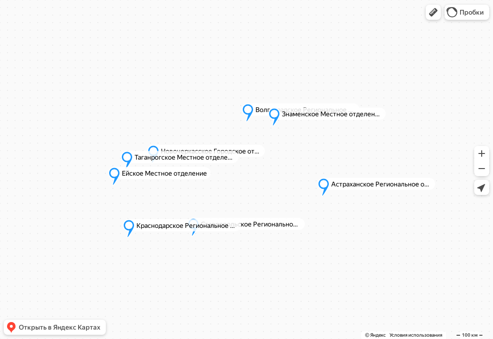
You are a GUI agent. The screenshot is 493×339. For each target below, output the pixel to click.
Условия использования (416, 335)
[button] (433, 12)
